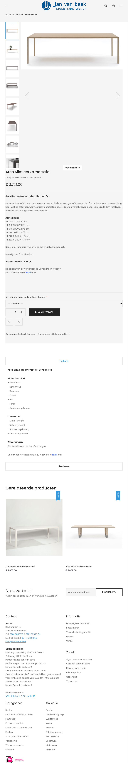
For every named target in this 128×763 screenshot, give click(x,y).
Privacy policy (73, 672)
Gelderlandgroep (55, 714)
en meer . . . (52, 749)
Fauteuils (10, 718)
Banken (9, 710)
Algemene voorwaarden (79, 659)
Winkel (69, 640)
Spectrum (51, 740)
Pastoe (49, 710)
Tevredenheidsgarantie (78, 632)
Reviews (64, 466)
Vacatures (71, 681)
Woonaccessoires (14, 745)
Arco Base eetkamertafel (79, 566)
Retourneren (72, 627)
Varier (49, 723)
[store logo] (64, 6)
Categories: (11, 334)
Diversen (10, 749)
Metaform (51, 745)
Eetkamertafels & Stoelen (19, 714)
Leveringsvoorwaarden (78, 623)
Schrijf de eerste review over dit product (23, 177)
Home (8, 14)
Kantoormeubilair (14, 723)
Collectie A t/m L (61, 334)
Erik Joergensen (54, 732)
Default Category (27, 334)
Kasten (9, 732)
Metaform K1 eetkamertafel (20, 566)
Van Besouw (52, 736)
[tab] (64, 361)
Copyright (71, 676)
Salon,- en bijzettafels (17, 736)
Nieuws (70, 636)
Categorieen (44, 334)
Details (64, 361)
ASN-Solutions (12, 696)
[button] (27, 96)
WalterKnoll (52, 718)
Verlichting (11, 740)
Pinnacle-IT (29, 696)
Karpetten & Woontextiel (18, 727)
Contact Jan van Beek (78, 663)
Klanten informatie (76, 668)
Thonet (50, 727)
